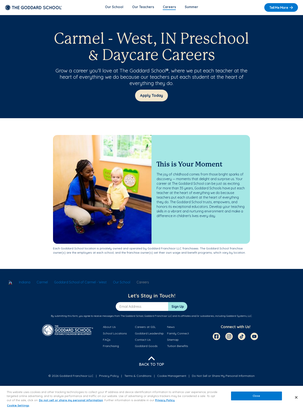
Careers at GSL (145, 328)
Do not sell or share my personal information (71, 400)
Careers (169, 7)
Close (256, 395)
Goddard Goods (146, 347)
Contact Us (143, 340)
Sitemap (173, 340)
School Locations (115, 334)
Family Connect (178, 334)
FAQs (106, 340)
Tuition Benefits (177, 347)
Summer (191, 7)
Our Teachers (143, 7)
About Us (109, 328)
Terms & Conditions (138, 376)
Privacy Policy (109, 376)
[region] (151, 398)
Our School (114, 7)
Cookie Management (171, 376)
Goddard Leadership (149, 334)
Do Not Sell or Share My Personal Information (223, 376)
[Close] (296, 397)
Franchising (111, 347)
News (171, 328)
